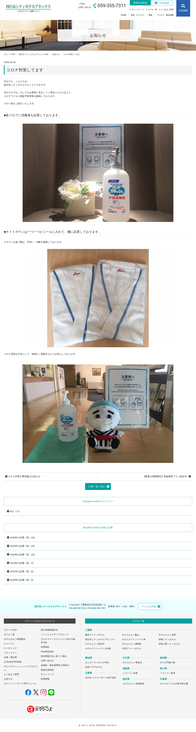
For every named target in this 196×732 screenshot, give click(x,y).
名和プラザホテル (93, 667)
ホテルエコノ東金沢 (132, 662)
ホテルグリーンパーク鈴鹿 (98, 648)
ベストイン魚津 (167, 673)
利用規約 (45, 647)
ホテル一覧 (9, 634)
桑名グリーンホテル (94, 635)
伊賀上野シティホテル (169, 644)
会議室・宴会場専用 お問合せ (55, 665)
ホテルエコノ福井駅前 (133, 684)
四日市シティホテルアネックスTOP (33, 54)
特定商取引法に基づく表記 (54, 656)
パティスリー (10, 653)
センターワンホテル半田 (97, 662)
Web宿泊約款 (47, 651)
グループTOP (9, 54)
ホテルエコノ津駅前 (131, 644)
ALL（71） (14, 511)
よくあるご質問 (11, 674)
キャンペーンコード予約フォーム (20, 683)
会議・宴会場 (10, 657)
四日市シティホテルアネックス (100, 639)
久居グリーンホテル (131, 648)
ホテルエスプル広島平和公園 (174, 684)
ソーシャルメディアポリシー (55, 634)
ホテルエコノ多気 (167, 635)
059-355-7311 (79, 608)
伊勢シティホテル (167, 639)
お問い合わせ (47, 661)
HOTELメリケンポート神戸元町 (100, 678)
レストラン (9, 643)
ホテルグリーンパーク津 (134, 639)
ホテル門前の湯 (167, 662)
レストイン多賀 (130, 673)
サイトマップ (47, 674)
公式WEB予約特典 (13, 662)
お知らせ (56, 54)
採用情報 (45, 679)
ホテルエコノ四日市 (94, 644)
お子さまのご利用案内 (14, 639)
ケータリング (10, 648)
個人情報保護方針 (49, 630)
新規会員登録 (47, 670)
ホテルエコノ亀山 (130, 635)
